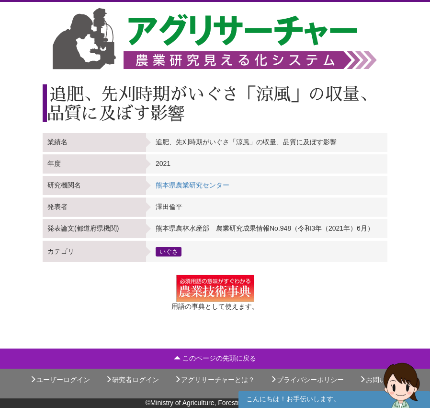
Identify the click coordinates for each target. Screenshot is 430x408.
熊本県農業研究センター (192, 185)
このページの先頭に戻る (215, 358)
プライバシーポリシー (307, 380)
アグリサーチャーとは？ (214, 380)
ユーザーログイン (60, 380)
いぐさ (168, 251)
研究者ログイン (132, 380)
